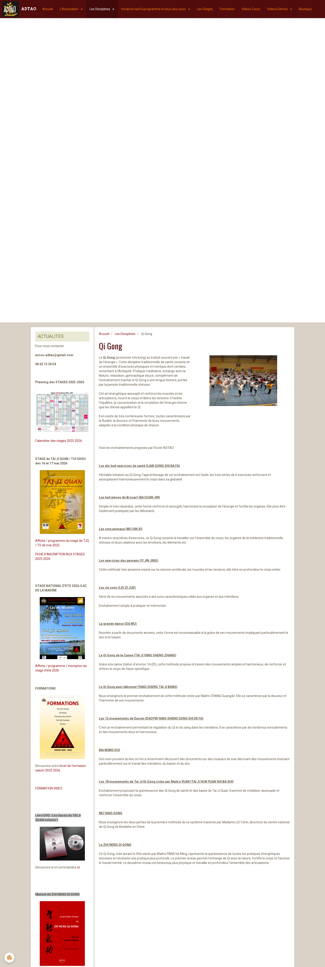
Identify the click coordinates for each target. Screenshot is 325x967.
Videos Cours (250, 9)
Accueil (47, 9)
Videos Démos (277, 9)
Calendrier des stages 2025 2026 (58, 441)
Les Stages (205, 9)
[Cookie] (10, 958)
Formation (227, 9)
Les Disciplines (100, 9)
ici (78, 867)
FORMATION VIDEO (48, 788)
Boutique (305, 9)
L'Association (69, 9)
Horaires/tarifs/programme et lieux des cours (154, 9)
